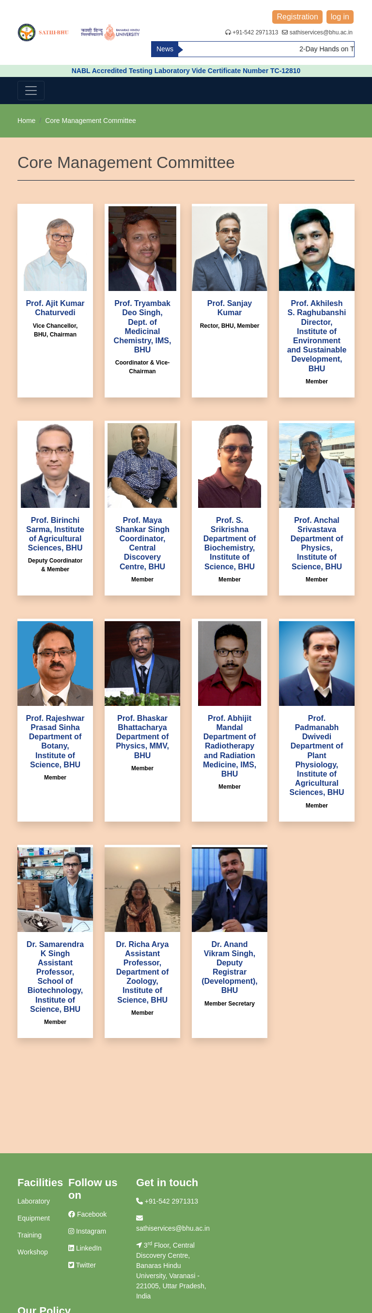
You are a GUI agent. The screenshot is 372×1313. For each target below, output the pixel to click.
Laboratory (33, 1201)
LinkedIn (85, 1248)
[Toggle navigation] (31, 90)
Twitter (82, 1265)
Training (29, 1235)
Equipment (33, 1218)
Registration (297, 17)
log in (340, 17)
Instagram (87, 1231)
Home (26, 120)
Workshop (32, 1252)
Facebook (87, 1214)
